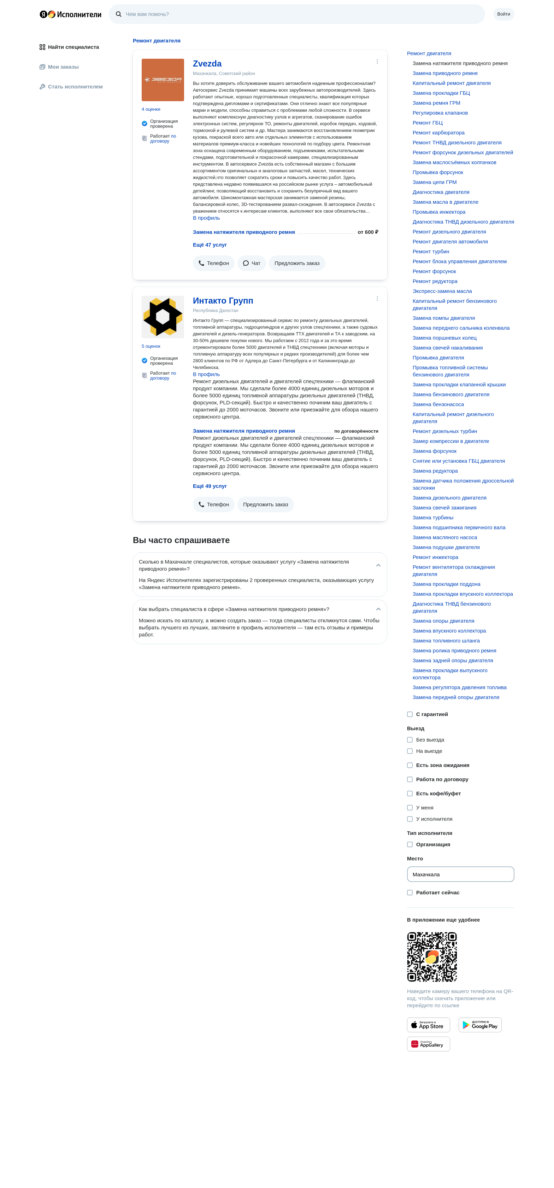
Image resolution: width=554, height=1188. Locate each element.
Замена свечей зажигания (445, 507)
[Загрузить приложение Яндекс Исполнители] (460, 957)
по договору (163, 138)
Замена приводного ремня (445, 73)
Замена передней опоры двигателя (456, 697)
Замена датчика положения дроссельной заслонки (463, 484)
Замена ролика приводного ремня (454, 650)
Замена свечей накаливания (448, 348)
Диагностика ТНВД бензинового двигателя (452, 607)
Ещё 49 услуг (210, 486)
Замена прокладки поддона (447, 584)
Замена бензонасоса (438, 404)
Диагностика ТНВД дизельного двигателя (463, 222)
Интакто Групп (223, 300)
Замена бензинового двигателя (451, 394)
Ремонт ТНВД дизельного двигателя (457, 142)
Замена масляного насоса (445, 537)
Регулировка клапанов (440, 113)
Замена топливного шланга (446, 641)
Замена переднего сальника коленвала (461, 328)
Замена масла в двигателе (445, 202)
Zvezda (207, 63)
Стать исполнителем (71, 86)
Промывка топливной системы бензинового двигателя (450, 370)
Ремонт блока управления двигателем (460, 261)
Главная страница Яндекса (43, 14)
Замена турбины (433, 517)
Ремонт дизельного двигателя (449, 232)
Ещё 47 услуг (210, 245)
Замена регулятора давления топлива (460, 687)
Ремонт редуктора (435, 281)
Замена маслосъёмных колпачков (454, 162)
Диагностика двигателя (441, 192)
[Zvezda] (163, 80)
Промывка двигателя (438, 357)
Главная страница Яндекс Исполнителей (71, 14)
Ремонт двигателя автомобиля (450, 241)
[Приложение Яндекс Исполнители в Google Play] (480, 1024)
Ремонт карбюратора (439, 132)
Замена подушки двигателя (446, 547)
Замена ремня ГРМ (436, 103)
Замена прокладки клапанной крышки (459, 384)
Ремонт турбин (431, 251)
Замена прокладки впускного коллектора (463, 594)
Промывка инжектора (439, 212)
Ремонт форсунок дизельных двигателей (463, 152)
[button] (214, 263)
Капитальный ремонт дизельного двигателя (453, 417)
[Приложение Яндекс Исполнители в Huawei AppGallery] (428, 1044)
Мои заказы (59, 67)
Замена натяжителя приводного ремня (244, 232)
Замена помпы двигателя (444, 318)
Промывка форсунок (438, 172)
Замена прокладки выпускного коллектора (450, 673)
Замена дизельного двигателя (450, 498)
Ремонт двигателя (429, 53)
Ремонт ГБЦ (428, 123)
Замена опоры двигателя (444, 621)
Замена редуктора (435, 471)
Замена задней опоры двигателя (453, 660)
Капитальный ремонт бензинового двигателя (455, 304)
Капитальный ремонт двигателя (452, 83)
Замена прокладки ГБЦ (441, 93)
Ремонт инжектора (435, 557)
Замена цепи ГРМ (435, 182)
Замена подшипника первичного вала (459, 527)
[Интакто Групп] (163, 317)
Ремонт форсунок (434, 271)
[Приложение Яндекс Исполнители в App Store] (428, 1024)
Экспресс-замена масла (442, 291)
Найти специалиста (69, 47)
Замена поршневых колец (445, 338)
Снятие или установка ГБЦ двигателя (459, 461)
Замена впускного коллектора (449, 631)
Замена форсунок (434, 451)
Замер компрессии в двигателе (451, 441)
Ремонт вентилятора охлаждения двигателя (454, 570)
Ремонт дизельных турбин (445, 431)
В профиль (206, 218)
